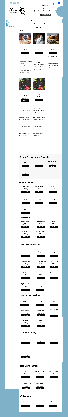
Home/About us (8, 20)
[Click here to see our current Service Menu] (38, 20)
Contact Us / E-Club (8, 24)
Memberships (7, 23)
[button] (59, 3)
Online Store (7, 22)
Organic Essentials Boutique (10, 26)
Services (7, 21)
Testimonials (7, 25)
